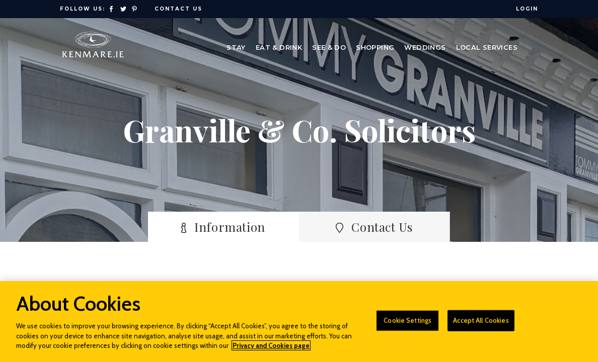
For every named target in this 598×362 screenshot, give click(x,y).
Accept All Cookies (480, 326)
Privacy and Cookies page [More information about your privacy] (271, 351)
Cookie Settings (407, 326)
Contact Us (178, 9)
